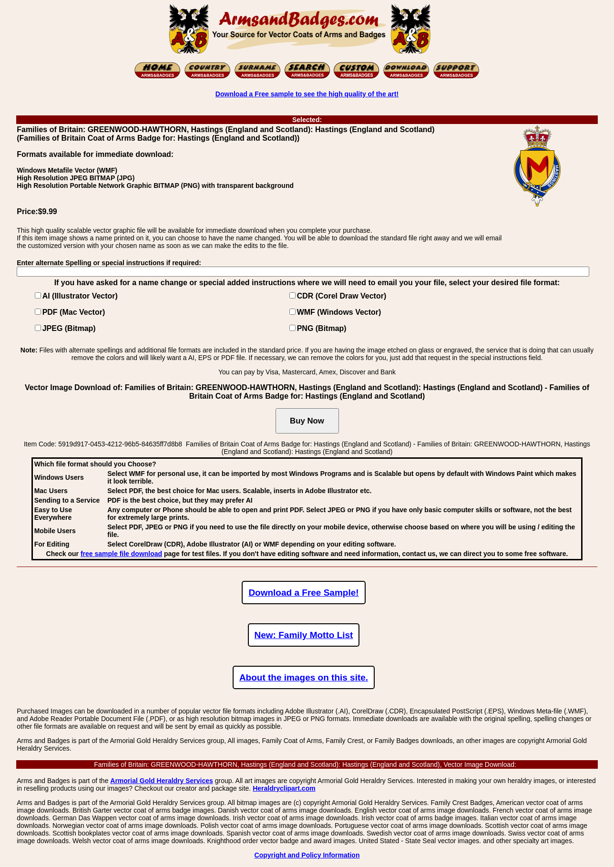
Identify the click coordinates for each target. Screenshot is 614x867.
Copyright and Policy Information (307, 855)
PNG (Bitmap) (322, 328)
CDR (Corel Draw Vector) (342, 296)
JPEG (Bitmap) (69, 328)
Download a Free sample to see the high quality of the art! (307, 94)
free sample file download (121, 553)
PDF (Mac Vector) (73, 312)
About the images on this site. (303, 677)
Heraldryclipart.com (284, 788)
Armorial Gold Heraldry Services (161, 780)
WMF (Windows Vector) (339, 312)
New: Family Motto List (304, 635)
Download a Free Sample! (303, 593)
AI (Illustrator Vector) (80, 296)
